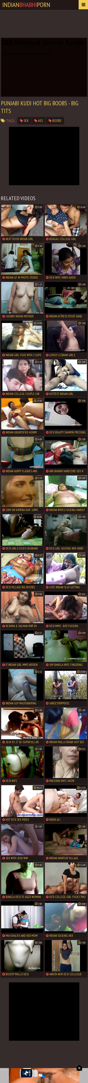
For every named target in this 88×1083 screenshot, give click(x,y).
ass (38, 120)
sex (24, 120)
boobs (55, 120)
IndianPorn (26, 4)
